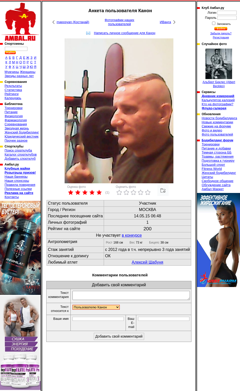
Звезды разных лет (19, 76)
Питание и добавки (216, 148)
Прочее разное (16, 140)
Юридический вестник (21, 136)
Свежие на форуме (216, 126)
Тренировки (13, 108)
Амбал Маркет (213, 189)
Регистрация (221, 37)
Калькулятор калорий (218, 100)
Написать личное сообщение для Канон (124, 33)
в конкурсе (132, 235)
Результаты (13, 86)
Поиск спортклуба (18, 150)
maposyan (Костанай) (73, 22)
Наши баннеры (16, 176)
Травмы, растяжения (217, 156)
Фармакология (16, 120)
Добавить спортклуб (20, 158)
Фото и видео (212, 130)
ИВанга (165, 22)
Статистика (13, 90)
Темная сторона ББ (217, 152)
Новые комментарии (217, 122)
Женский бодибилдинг (22, 132)
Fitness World (212, 169)
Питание (11, 112)
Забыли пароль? (221, 33)
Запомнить (223, 23)
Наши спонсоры (17, 181)
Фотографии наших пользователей (119, 22)
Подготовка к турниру (218, 160)
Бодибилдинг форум (217, 140)
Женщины (27, 72)
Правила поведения (20, 185)
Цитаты (207, 177)
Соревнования (16, 124)
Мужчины (12, 72)
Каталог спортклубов (21, 154)
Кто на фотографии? (217, 104)
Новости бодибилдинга (219, 118)
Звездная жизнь (17, 128)
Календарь (13, 98)
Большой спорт (213, 165)
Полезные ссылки (18, 189)
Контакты (12, 197)
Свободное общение (217, 181)
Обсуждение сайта (216, 185)
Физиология (14, 116)
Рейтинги (12, 94)
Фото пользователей (217, 134)
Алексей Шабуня (147, 262)
